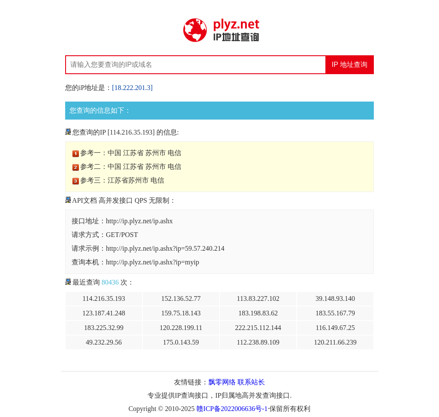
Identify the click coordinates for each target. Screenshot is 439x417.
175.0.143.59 (181, 342)
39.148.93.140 (335, 298)
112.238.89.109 (258, 342)
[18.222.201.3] (132, 87)
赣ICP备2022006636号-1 (232, 408)
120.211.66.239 (335, 342)
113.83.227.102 (258, 298)
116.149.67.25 (335, 327)
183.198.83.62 (258, 313)
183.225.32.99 (103, 327)
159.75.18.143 (181, 313)
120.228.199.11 (180, 327)
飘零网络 (222, 382)
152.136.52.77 (181, 298)
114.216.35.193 (103, 298)
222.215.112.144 (258, 327)
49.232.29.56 (104, 342)
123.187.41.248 (103, 313)
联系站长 (251, 382)
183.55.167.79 (335, 313)
